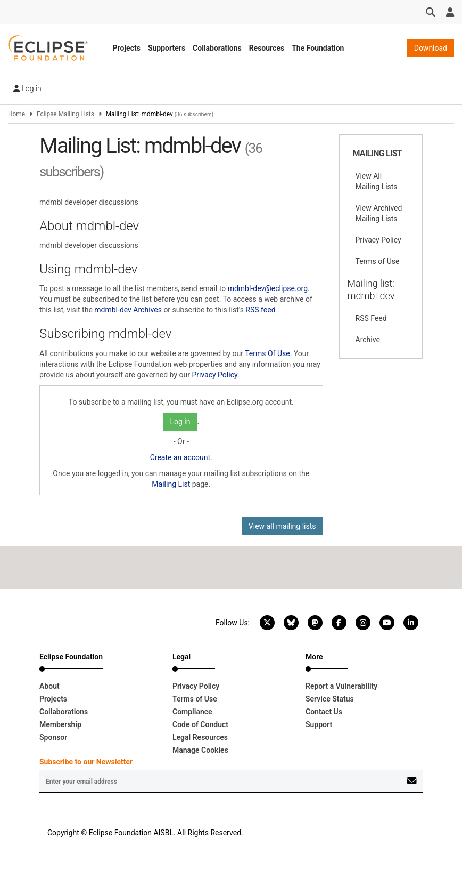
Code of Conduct (200, 724)
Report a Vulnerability (341, 686)
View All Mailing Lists (377, 181)
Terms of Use (378, 261)
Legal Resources (200, 737)
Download (430, 48)
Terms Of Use (267, 353)
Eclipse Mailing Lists (65, 114)
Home (16, 114)
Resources (267, 48)
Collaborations (217, 48)
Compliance (192, 711)
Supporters (166, 48)
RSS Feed (371, 318)
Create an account (180, 457)
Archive (368, 339)
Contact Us (324, 711)
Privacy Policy (214, 374)
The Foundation (318, 48)
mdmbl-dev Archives (128, 309)
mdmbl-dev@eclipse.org (268, 288)
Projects (127, 48)
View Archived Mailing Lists (379, 213)
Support (319, 724)
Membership (60, 724)
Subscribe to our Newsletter (86, 762)
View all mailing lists (282, 526)
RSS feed (260, 309)
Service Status (330, 699)
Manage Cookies (200, 750)
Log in (27, 88)
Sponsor (53, 737)
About (49, 686)
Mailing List (171, 484)
